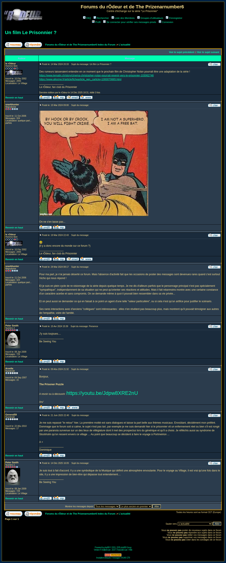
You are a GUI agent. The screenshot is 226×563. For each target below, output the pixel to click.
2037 (114, 550)
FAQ (87, 18)
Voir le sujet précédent (181, 52)
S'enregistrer (174, 18)
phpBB (107, 547)
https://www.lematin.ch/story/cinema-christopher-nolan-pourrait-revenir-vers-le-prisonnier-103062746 (96, 75)
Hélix (130, 550)
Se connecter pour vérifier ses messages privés (129, 22)
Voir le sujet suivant (208, 52)
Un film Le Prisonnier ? (31, 32)
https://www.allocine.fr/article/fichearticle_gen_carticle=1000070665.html (80, 79)
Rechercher (101, 18)
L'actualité (124, 44)
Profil (96, 22)
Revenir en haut (14, 97)
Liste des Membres (123, 18)
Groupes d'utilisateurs (150, 18)
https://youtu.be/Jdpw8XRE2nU (102, 393)
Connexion (166, 22)
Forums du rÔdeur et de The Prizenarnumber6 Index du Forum (80, 44)
